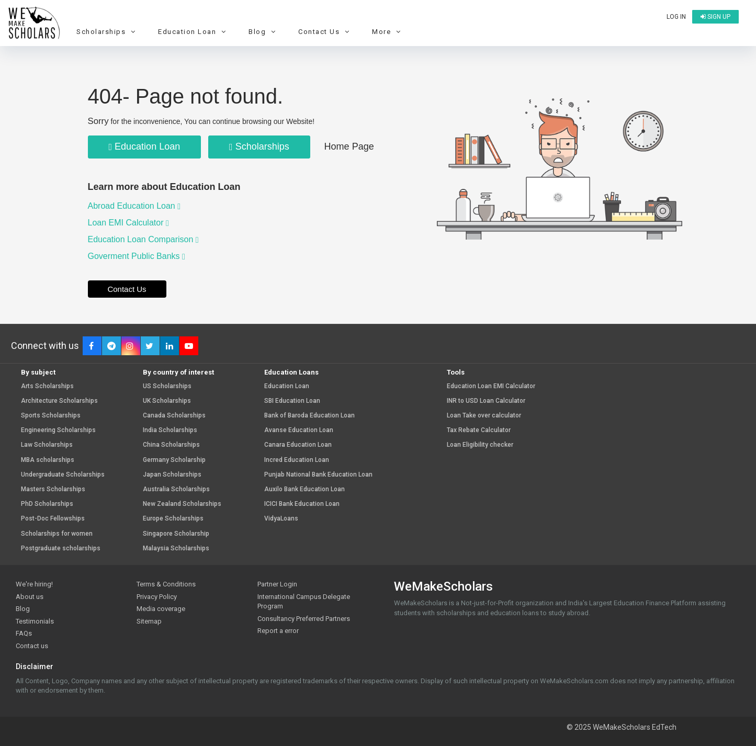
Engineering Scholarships (58, 430)
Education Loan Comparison (143, 239)
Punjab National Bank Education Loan (318, 474)
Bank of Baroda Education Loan (309, 415)
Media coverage (161, 609)
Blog (263, 32)
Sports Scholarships (51, 415)
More (387, 32)
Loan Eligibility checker (480, 445)
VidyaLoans (281, 518)
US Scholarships (167, 386)
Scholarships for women (57, 533)
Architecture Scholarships (59, 401)
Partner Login (277, 584)
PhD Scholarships (47, 504)
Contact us (32, 646)
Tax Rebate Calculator (479, 430)
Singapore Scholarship (176, 533)
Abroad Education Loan (134, 205)
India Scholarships (170, 430)
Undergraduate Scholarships (63, 474)
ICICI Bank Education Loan (302, 504)
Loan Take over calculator (484, 415)
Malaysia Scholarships (176, 548)
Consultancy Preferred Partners (303, 619)
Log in (676, 16)
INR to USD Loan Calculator (486, 401)
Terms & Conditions (166, 584)
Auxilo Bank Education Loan (304, 489)
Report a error (278, 631)
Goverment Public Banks (136, 256)
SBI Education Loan (292, 401)
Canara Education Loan (298, 445)
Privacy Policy (157, 597)
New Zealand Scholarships (182, 504)
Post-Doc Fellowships (53, 518)
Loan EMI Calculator (128, 222)
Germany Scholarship (174, 460)
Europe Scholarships (173, 518)
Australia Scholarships (176, 489)
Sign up (715, 16)
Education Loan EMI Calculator (491, 386)
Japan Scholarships (172, 474)
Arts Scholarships (47, 386)
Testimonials (35, 621)
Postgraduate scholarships (60, 548)
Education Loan (193, 32)
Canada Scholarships (174, 415)
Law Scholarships (47, 445)
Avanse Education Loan (298, 430)
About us (29, 597)
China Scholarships (171, 445)
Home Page (349, 146)
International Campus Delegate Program (303, 602)
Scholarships (107, 32)
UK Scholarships (167, 401)
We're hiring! (34, 584)
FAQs (24, 633)
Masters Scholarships (53, 489)
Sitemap (149, 621)
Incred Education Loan (296, 460)
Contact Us (325, 32)
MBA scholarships (47, 460)
